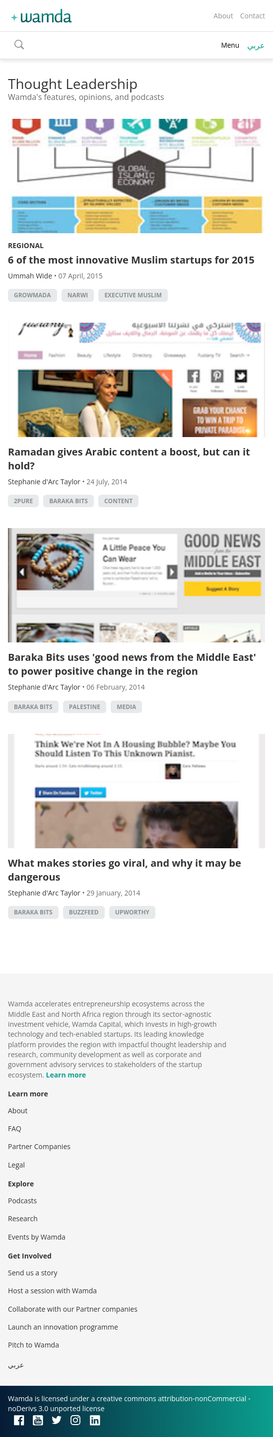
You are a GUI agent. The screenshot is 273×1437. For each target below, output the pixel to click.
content (118, 501)
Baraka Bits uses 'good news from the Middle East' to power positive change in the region (132, 664)
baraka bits (68, 501)
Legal (16, 1164)
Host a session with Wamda (52, 1290)
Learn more (66, 1074)
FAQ (14, 1128)
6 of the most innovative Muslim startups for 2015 (131, 260)
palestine (84, 707)
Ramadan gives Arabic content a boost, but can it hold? (129, 458)
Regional (26, 245)
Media (126, 707)
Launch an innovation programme (63, 1327)
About (223, 15)
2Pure (23, 501)
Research (23, 1218)
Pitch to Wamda (33, 1344)
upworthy (132, 912)
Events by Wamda (37, 1237)
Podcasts (22, 1200)
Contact (252, 15)
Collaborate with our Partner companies (72, 1309)
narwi (78, 295)
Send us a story (32, 1272)
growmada (32, 295)
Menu (230, 45)
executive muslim (133, 295)
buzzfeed (84, 912)
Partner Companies (39, 1146)
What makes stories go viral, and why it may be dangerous (124, 870)
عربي (256, 45)
